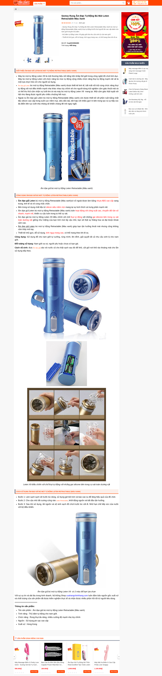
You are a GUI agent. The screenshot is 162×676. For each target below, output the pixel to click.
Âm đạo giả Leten (24, 85)
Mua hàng (34, 671)
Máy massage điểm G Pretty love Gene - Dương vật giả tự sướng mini (27, 664)
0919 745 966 (142, 3)
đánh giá (82, 23)
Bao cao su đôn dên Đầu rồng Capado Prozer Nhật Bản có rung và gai (52, 664)
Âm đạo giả (37, 248)
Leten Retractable (62, 500)
